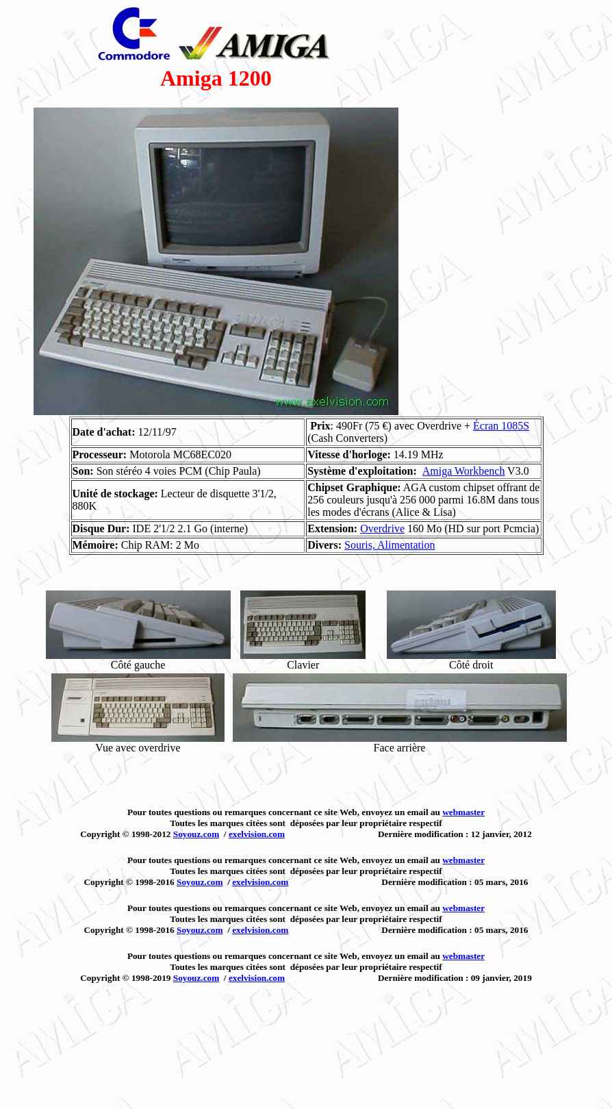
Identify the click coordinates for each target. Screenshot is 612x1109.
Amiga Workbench (463, 471)
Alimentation (406, 545)
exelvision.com (257, 834)
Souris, (360, 545)
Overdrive (382, 528)
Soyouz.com (196, 834)
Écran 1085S (501, 426)
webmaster (463, 812)
